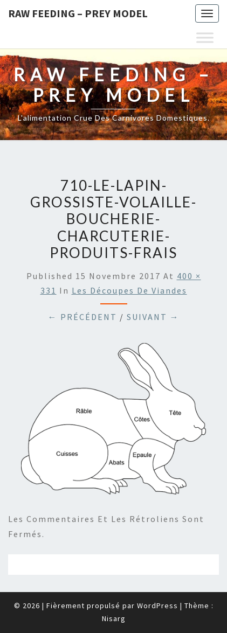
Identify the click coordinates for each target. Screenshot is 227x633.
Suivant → (153, 316)
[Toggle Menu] (205, 37)
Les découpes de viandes (129, 290)
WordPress (157, 605)
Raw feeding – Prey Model (78, 13)
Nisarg (114, 618)
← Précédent (82, 316)
